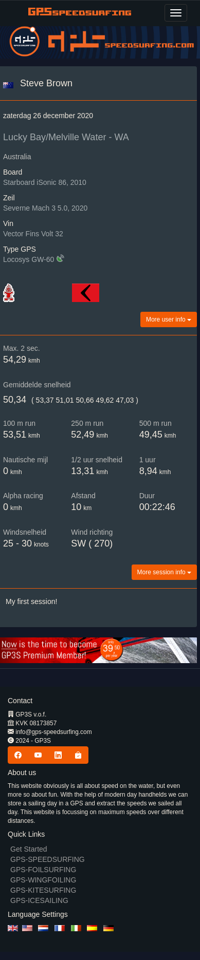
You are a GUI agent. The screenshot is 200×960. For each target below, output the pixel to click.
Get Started (28, 849)
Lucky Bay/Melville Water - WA (66, 137)
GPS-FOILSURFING (43, 869)
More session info (164, 572)
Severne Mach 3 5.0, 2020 (45, 208)
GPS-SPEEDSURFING (47, 859)
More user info (168, 319)
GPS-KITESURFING (43, 890)
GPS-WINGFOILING (43, 880)
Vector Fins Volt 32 (33, 234)
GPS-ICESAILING (39, 900)
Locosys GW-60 (28, 259)
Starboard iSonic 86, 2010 (44, 182)
